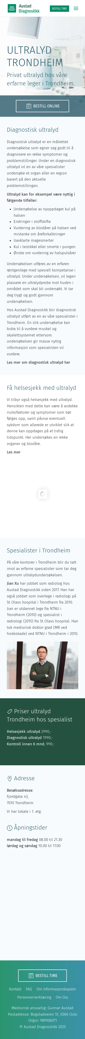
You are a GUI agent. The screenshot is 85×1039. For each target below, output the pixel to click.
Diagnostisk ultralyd (24, 737)
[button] (76, 8)
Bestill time (42, 975)
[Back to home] (24, 8)
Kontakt (15, 989)
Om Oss (62, 997)
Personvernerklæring (34, 997)
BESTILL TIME (59, 8)
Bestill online (42, 106)
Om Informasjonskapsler (56, 989)
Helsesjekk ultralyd (23, 731)
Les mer (14, 452)
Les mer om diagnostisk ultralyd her (38, 362)
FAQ (29, 989)
